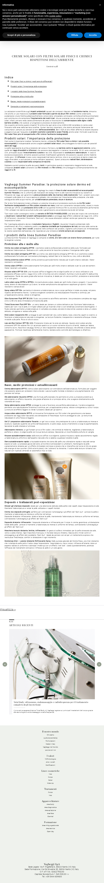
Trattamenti (50, 789)
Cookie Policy (60, 871)
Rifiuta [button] (74, 35)
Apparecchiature (50, 801)
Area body (50, 804)
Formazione (50, 822)
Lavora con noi (50, 750)
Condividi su (52, 67)
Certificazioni (50, 765)
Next (99, 664)
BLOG (11, 621)
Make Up (50, 783)
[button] (100, 4)
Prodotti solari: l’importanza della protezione (29, 86)
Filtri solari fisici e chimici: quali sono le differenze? (31, 81)
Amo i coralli (50, 762)
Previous (5, 664)
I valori (50, 756)
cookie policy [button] (55, 16)
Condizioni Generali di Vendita (54, 875)
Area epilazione (50, 810)
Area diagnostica (50, 807)
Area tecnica (50, 828)
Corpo (50, 777)
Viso (50, 774)
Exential (50, 816)
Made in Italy (50, 744)
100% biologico (50, 759)
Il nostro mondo (50, 731)
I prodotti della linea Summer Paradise (26, 91)
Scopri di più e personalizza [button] (21, 35)
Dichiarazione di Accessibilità (85, 875)
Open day (50, 831)
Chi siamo (50, 735)
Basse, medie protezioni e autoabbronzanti (28, 101)
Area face (50, 813)
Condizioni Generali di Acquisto (84, 871)
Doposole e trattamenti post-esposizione (27, 107)
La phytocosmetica (50, 738)
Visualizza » (8, 609)
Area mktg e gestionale (50, 825)
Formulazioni (50, 741)
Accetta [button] (93, 35)
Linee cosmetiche (50, 771)
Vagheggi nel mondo (50, 747)
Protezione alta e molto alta (22, 96)
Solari (50, 780)
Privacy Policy (45, 871)
